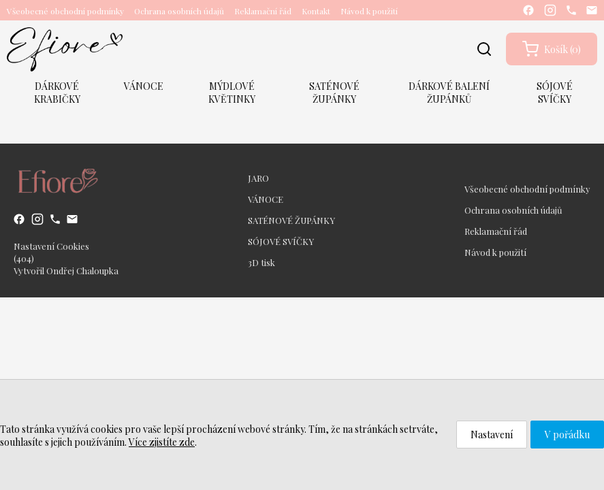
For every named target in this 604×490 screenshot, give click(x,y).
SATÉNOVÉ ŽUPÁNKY (334, 92)
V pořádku (567, 434)
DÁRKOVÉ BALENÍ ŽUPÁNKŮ (449, 92)
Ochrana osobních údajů (179, 10)
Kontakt (316, 10)
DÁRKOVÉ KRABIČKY (57, 92)
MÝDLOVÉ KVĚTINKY (231, 92)
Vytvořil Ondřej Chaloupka (66, 270)
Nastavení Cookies (51, 246)
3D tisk (261, 262)
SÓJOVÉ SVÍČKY (555, 92)
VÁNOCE (143, 86)
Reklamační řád (262, 10)
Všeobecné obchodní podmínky (65, 10)
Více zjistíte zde (162, 442)
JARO (258, 178)
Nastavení (492, 434)
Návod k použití (369, 10)
